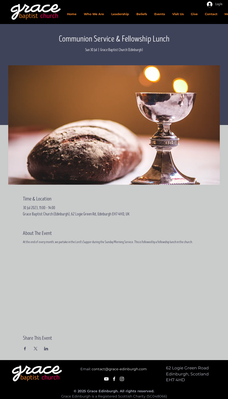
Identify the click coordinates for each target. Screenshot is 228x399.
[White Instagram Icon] (122, 379)
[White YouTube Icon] (106, 379)
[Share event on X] (35, 348)
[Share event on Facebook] (25, 348)
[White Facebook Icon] (114, 379)
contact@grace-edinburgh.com (119, 369)
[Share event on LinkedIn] (46, 348)
